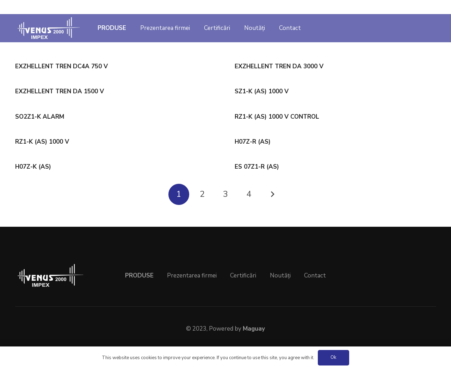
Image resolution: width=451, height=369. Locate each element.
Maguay (254, 329)
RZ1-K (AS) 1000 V (42, 142)
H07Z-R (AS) (253, 142)
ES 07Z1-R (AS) (257, 167)
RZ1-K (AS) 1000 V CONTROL (277, 117)
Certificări (243, 275)
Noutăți (280, 275)
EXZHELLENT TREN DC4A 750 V (61, 66)
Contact (315, 275)
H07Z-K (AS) (33, 167)
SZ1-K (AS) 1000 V (262, 91)
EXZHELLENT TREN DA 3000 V (279, 66)
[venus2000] (48, 28)
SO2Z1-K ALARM (39, 117)
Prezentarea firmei (192, 275)
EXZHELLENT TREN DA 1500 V (59, 91)
